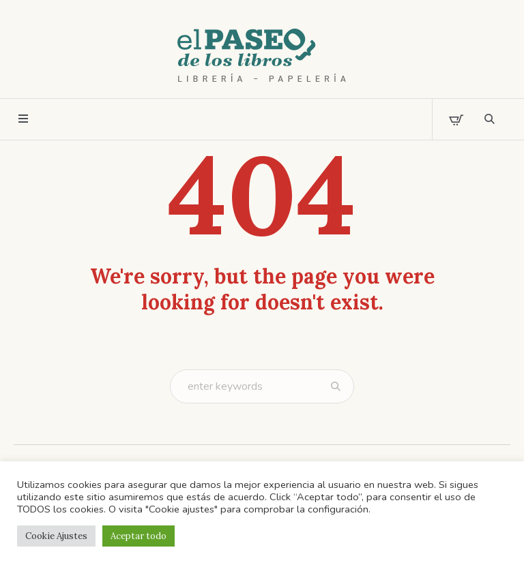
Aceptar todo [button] (138, 536)
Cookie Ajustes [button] (56, 536)
